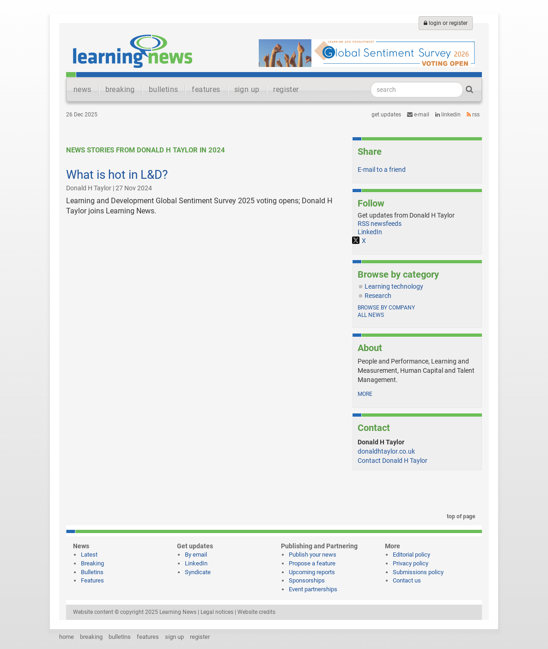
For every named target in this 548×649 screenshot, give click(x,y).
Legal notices (217, 612)
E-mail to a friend (382, 169)
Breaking (92, 563)
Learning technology (394, 286)
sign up (247, 89)
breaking (120, 89)
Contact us (407, 580)
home (66, 636)
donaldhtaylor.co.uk (386, 451)
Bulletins (92, 572)
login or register (446, 23)
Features (92, 580)
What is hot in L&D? (117, 175)
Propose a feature (312, 563)
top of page (459, 516)
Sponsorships (307, 580)
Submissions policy (418, 572)
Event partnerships (313, 589)
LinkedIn (448, 114)
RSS (473, 114)
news (82, 89)
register (285, 89)
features (206, 89)
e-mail (418, 114)
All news (371, 315)
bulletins (163, 89)
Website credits (256, 612)
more (365, 394)
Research (378, 295)
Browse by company (386, 307)
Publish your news (312, 554)
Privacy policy (410, 563)
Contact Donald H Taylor (392, 460)
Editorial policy (411, 554)
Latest (89, 554)
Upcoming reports (312, 572)
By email (196, 554)
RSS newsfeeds (380, 223)
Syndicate (198, 572)
